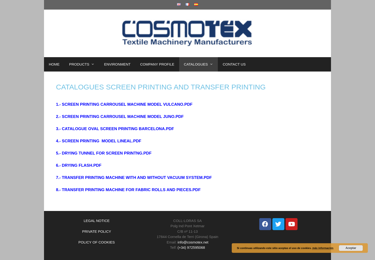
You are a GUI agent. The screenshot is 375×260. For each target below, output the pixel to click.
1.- (59, 104)
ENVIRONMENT (117, 64)
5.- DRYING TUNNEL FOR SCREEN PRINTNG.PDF (104, 153)
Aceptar (351, 248)
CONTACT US (234, 64)
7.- (59, 177)
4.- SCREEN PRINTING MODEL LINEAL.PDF (98, 141)
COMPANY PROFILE (157, 64)
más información (322, 248)
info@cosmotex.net (193, 242)
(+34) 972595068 (191, 247)
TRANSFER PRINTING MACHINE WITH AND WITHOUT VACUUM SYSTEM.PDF (137, 177)
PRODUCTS (84, 64)
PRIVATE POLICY (96, 231)
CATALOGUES (201, 64)
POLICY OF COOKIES (96, 242)
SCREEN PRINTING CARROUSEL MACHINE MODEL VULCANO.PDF (127, 104)
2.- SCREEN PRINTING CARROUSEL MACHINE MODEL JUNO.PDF (120, 116)
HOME (54, 64)
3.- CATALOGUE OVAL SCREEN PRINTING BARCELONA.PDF (115, 129)
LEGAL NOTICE (97, 221)
